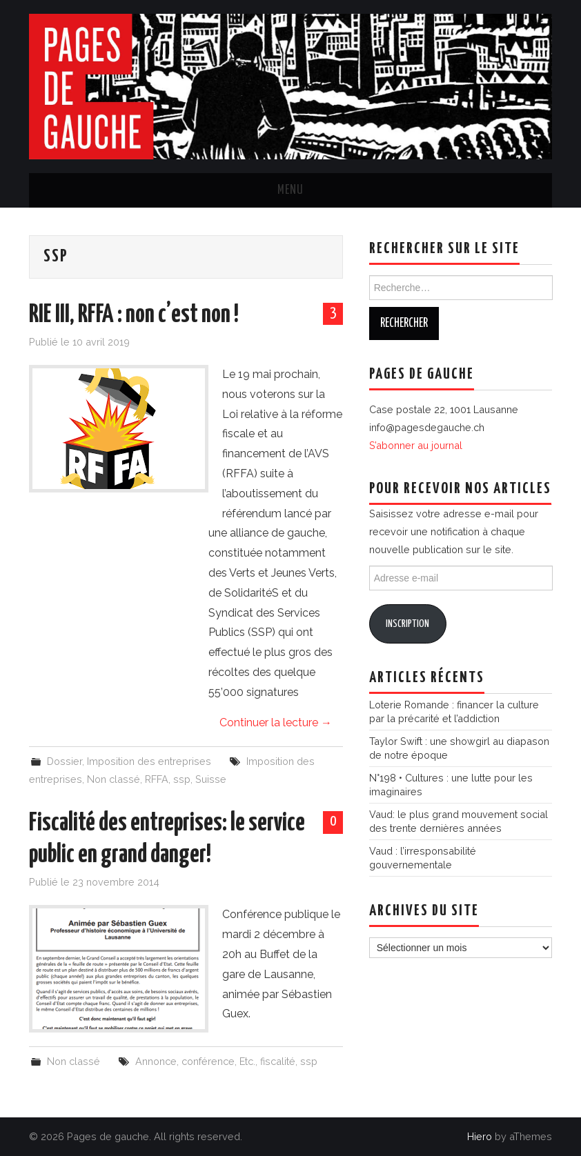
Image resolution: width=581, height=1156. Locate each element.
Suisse (210, 779)
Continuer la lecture (275, 722)
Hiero (479, 1136)
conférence (208, 1061)
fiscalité (277, 1061)
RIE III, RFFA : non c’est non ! (134, 315)
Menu (290, 190)
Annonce (156, 1061)
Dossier (64, 761)
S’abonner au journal (415, 445)
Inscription (407, 624)
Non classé (113, 779)
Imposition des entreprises (149, 761)
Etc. (247, 1061)
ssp (181, 779)
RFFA (156, 779)
